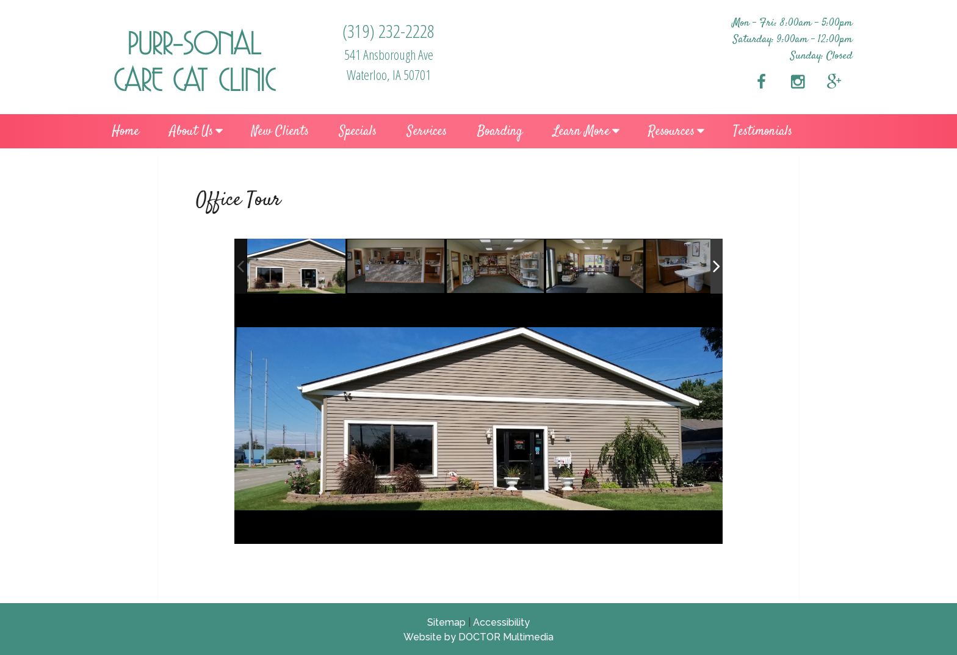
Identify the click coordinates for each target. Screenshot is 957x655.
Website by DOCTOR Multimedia (478, 637)
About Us (191, 131)
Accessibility (501, 622)
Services (427, 131)
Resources (671, 131)
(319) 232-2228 (388, 30)
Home (125, 131)
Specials (358, 131)
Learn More (581, 131)
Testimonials (762, 131)
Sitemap (446, 622)
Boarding (499, 131)
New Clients (280, 131)
